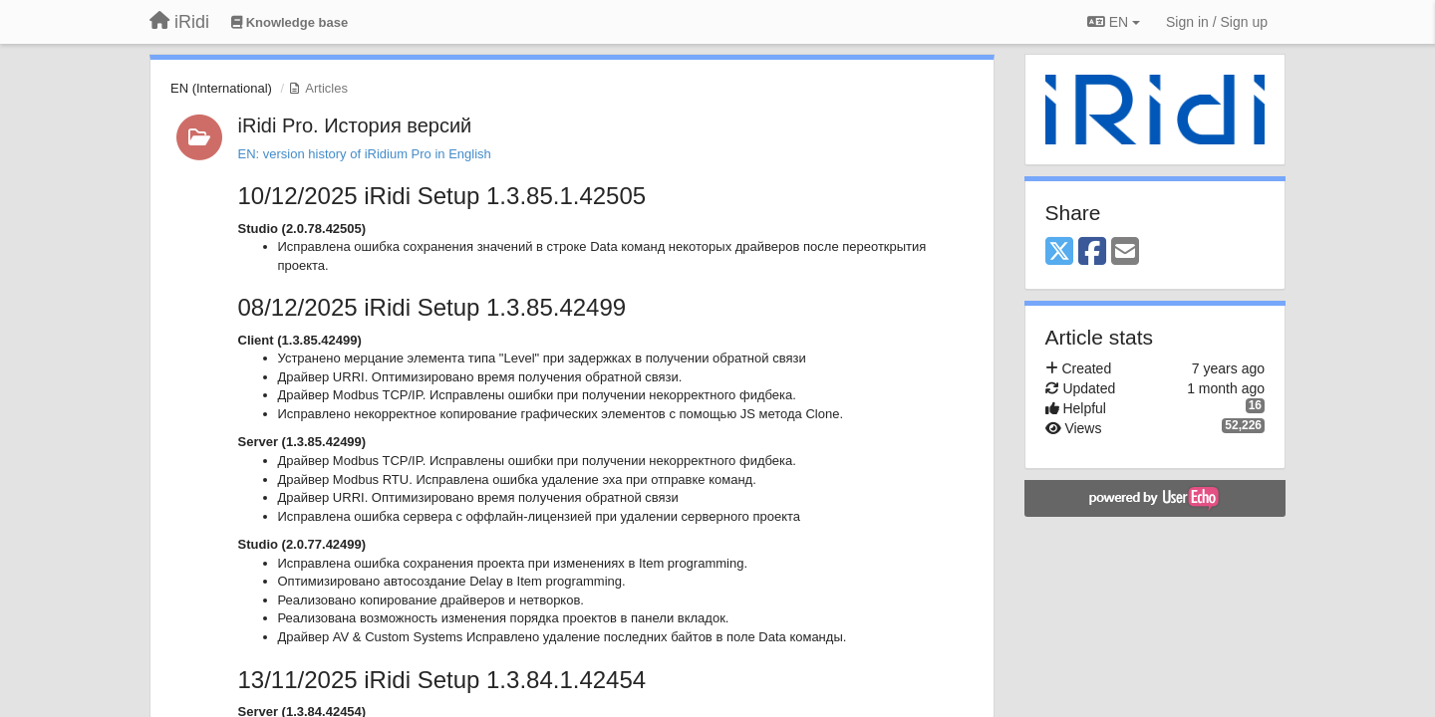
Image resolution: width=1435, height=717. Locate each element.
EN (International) (221, 88)
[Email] (1125, 252)
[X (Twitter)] (1059, 252)
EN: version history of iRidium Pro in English (364, 153)
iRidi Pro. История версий (355, 125)
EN (1113, 22)
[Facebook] (1092, 252)
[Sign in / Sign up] (1217, 22)
